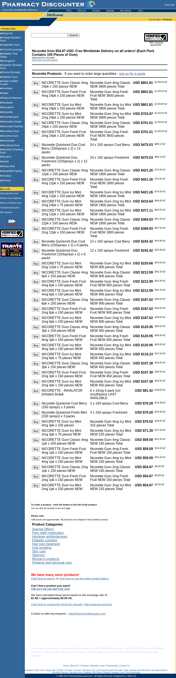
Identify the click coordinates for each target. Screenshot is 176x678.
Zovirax (77, 670)
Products (96, 11)
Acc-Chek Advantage (130, 672)
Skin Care (39, 670)
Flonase (68, 670)
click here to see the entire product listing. (84, 578)
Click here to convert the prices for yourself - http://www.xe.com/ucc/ (71, 604)
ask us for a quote (132, 73)
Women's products (45, 559)
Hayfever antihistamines (50, 536)
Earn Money (126, 11)
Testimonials (112, 666)
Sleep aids (50, 670)
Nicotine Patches (60, 672)
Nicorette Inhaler (158, 670)
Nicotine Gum (76, 672)
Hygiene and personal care (52, 562)
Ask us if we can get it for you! (50, 588)
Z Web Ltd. (131, 676)
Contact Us (124, 666)
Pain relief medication (48, 533)
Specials (110, 11)
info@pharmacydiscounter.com (87, 613)
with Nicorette (143, 670)
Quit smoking (41, 548)
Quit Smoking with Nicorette (109, 670)
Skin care (39, 551)
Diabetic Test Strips (93, 672)
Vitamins (38, 555)
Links (140, 11)
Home (69, 11)
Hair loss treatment (46, 544)
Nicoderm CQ (89, 670)
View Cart (169, 5)
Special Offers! (43, 529)
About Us (82, 11)
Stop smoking (130, 670)
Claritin (60, 670)
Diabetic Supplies (111, 672)
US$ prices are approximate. (99, 312)
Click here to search (43, 578)
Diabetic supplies (44, 540)
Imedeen (29, 670)
